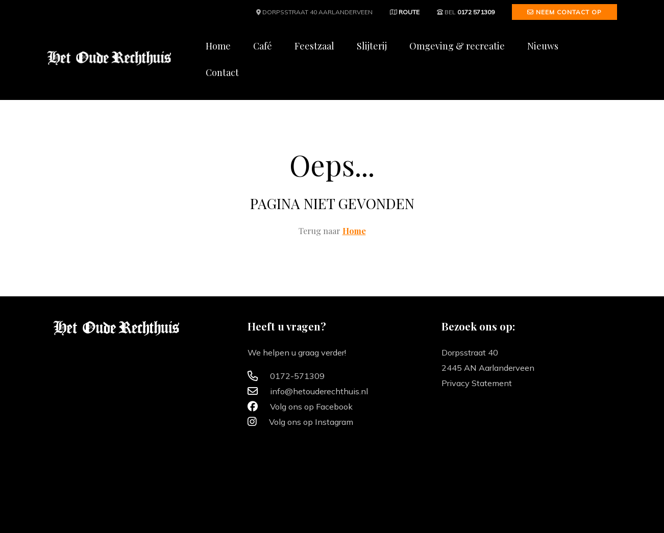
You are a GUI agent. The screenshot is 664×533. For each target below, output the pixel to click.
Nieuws (542, 46)
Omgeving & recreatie (457, 46)
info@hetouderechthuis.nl (308, 391)
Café (262, 46)
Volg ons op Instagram (300, 422)
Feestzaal (314, 46)
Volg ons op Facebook (300, 406)
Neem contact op (564, 12)
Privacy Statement (476, 383)
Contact (222, 72)
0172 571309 (476, 12)
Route (405, 12)
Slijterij (372, 46)
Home (218, 46)
